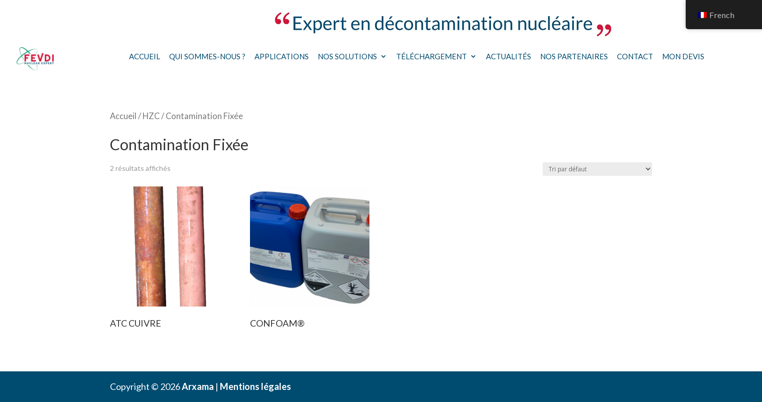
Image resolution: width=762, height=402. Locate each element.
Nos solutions (347, 56)
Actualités (508, 56)
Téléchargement (431, 56)
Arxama (198, 386)
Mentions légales (255, 386)
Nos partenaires (574, 56)
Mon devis (683, 56)
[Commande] (597, 169)
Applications (282, 56)
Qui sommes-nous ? (207, 56)
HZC (151, 116)
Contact (635, 56)
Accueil (144, 56)
